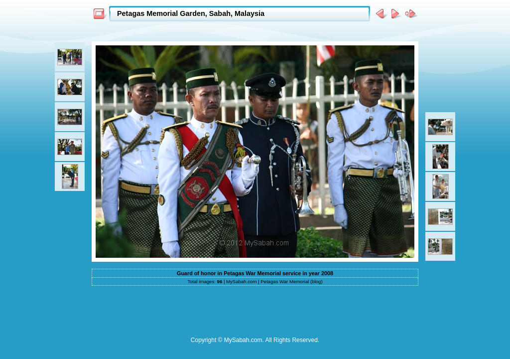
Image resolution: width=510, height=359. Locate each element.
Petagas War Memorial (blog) (291, 281)
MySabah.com (241, 281)
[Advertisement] (255, 30)
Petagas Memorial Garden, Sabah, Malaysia (190, 13)
